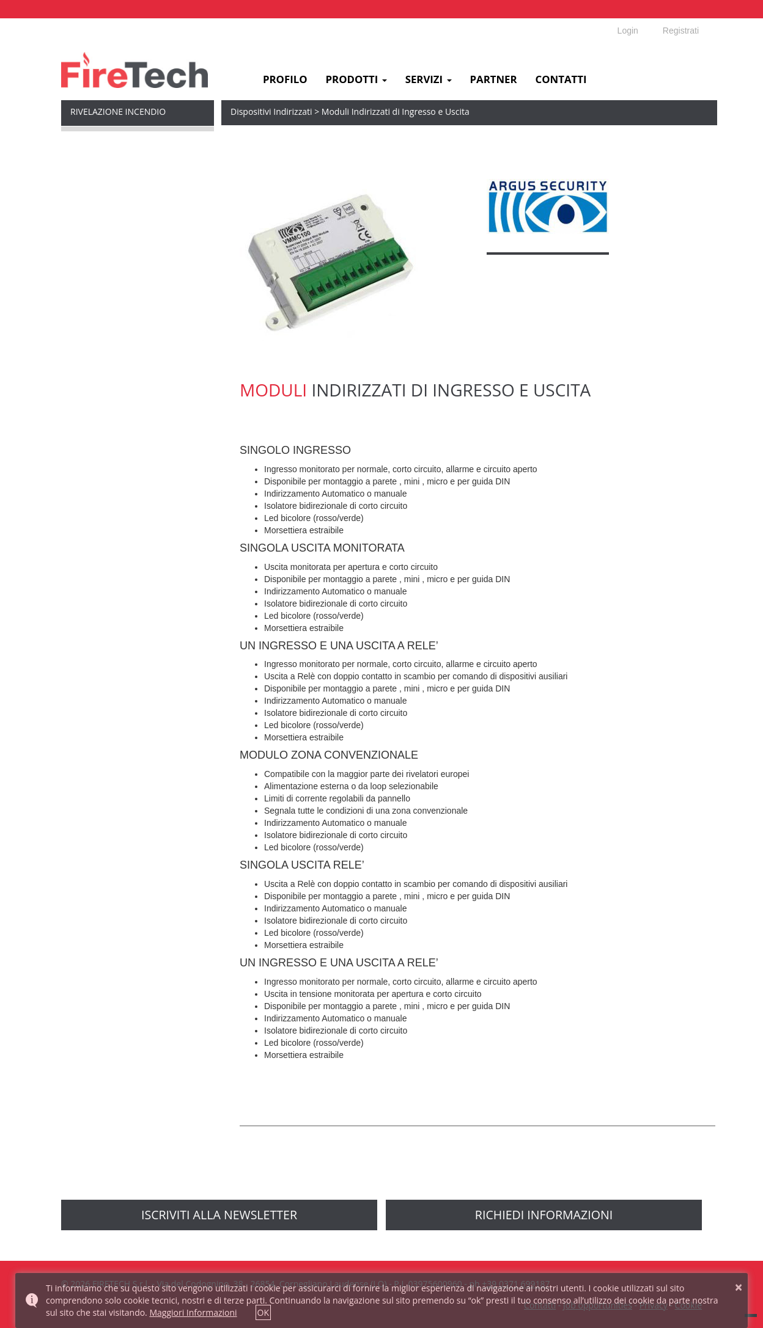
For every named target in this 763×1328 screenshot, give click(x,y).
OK (263, 1312)
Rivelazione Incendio (118, 111)
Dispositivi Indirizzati (111, 208)
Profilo (285, 79)
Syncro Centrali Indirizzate (122, 175)
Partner (493, 79)
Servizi (428, 79)
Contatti (561, 79)
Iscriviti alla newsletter (219, 1214)
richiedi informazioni (544, 1214)
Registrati (681, 30)
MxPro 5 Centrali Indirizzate (125, 141)
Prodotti (356, 79)
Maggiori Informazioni (193, 1312)
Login (627, 30)
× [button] (738, 1287)
